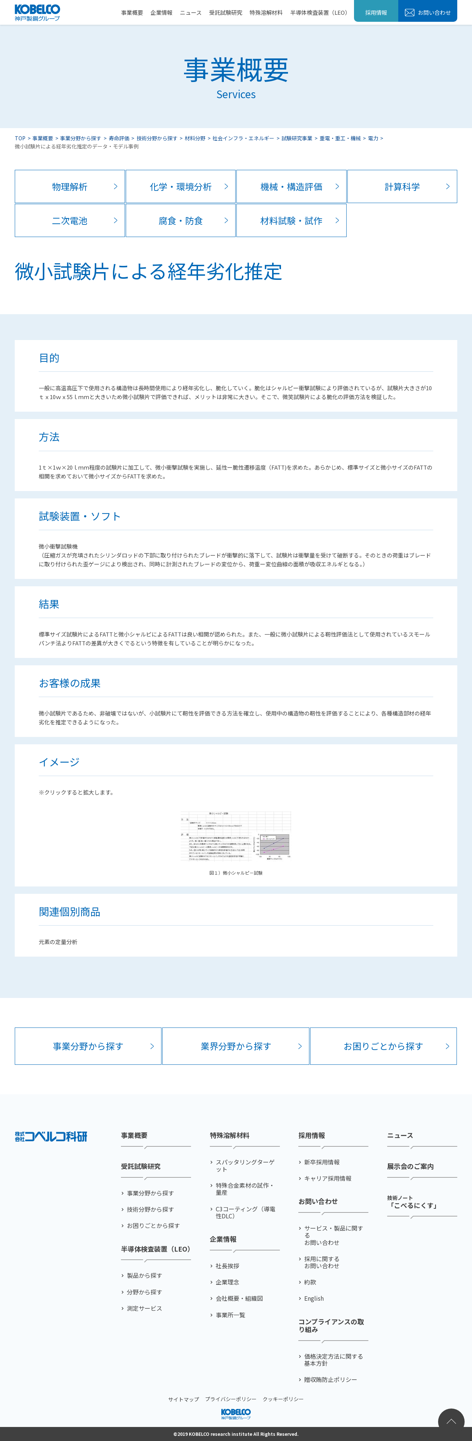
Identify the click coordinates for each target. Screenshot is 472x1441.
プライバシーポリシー (231, 1399)
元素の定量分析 (58, 942)
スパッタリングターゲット (245, 1166)
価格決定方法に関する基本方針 (333, 1359)
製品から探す (144, 1275)
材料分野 (195, 138)
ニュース (191, 12)
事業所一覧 (230, 1314)
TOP (20, 138)
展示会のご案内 (410, 1166)
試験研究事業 (296, 138)
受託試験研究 (225, 12)
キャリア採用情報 (327, 1178)
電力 (373, 138)
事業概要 (132, 12)
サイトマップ (183, 1399)
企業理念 (227, 1282)
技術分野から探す (157, 138)
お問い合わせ (434, 12)
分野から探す (144, 1291)
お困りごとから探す (383, 1045)
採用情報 (376, 12)
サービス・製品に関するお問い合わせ (333, 1235)
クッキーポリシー (283, 1399)
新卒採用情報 (322, 1162)
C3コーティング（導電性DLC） (245, 1212)
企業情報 (161, 12)
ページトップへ (451, 1422)
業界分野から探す (236, 1045)
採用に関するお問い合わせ (322, 1262)
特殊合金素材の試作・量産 (245, 1189)
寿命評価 (119, 138)
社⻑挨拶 (227, 1265)
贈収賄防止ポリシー (330, 1379)
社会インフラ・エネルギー (243, 138)
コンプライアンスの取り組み (331, 1325)
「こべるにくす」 (413, 1201)
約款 (310, 1282)
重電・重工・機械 (340, 138)
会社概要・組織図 (239, 1298)
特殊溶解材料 (266, 12)
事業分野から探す (80, 138)
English (314, 1298)
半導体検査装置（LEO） (320, 12)
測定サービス (144, 1307)
